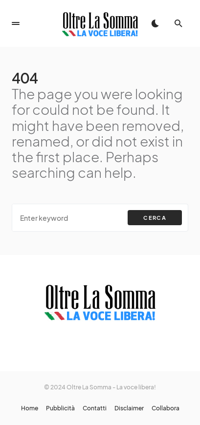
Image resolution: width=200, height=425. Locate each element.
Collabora (165, 408)
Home (29, 408)
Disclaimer (129, 408)
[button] (15, 23)
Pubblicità (60, 408)
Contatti (95, 408)
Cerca (154, 217)
